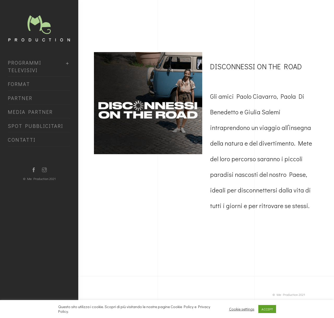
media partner (30, 111)
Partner (20, 98)
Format (19, 83)
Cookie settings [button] (241, 309)
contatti (21, 139)
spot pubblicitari (35, 125)
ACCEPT (267, 309)
